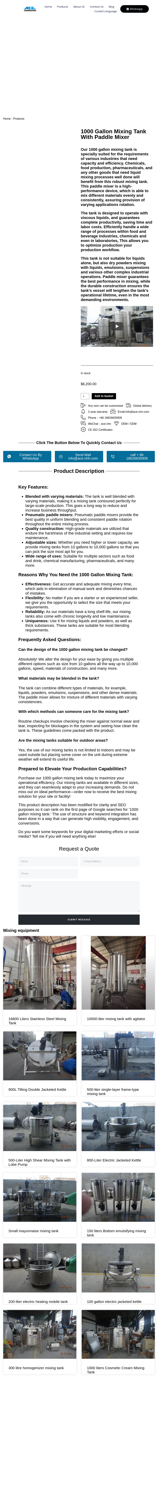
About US (78, 6)
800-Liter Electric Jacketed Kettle (114, 1160)
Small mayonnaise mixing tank (33, 1231)
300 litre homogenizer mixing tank (36, 1368)
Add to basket (104, 396)
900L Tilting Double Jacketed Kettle (37, 1089)
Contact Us (96, 6)
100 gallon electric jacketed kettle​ (114, 1302)
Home (48, 6)
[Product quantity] (85, 396)
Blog (111, 6)
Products (62, 6)
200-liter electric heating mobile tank (38, 1302)
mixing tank (136, 181)
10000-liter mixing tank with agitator (116, 1019)
